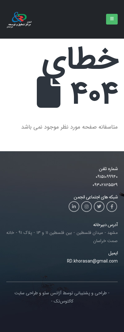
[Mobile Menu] (112, 19)
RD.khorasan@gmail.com (92, 261)
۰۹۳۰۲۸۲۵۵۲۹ (105, 184)
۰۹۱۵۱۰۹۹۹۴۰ (107, 176)
